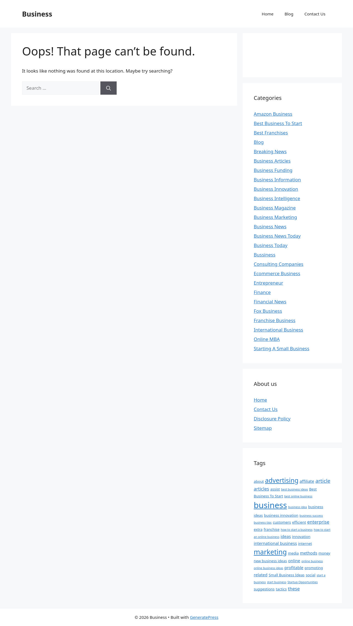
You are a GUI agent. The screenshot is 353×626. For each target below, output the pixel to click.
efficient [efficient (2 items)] (299, 522)
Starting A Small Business (281, 348)
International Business (278, 330)
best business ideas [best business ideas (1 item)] (294, 489)
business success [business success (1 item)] (311, 516)
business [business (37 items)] (270, 505)
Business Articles (272, 161)
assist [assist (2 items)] (275, 489)
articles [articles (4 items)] (261, 489)
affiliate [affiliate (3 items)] (307, 481)
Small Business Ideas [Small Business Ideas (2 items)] (286, 574)
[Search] (108, 88)
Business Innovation (276, 189)
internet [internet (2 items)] (305, 543)
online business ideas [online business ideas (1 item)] (268, 568)
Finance (262, 292)
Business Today (270, 245)
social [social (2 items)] (310, 574)
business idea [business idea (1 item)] (297, 507)
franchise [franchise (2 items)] (271, 529)
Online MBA (267, 339)
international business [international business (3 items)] (275, 543)
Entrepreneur (268, 283)
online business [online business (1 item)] (312, 561)
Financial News (270, 301)
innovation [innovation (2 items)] (301, 536)
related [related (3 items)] (261, 574)
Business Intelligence (277, 198)
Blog (289, 14)
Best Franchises (271, 132)
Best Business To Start (278, 123)
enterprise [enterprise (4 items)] (318, 522)
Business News (270, 226)
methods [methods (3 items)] (308, 553)
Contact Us (314, 14)
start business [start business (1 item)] (276, 582)
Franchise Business (274, 320)
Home (268, 14)
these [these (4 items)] (294, 588)
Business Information (277, 179)
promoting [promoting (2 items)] (313, 567)
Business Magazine (275, 208)
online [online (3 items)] (294, 560)
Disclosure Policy (272, 418)
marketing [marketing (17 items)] (270, 551)
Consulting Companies (278, 264)
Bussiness (265, 254)
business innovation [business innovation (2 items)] (281, 515)
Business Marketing (275, 217)
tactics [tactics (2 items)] (281, 589)
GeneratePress (204, 617)
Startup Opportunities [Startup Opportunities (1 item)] (302, 582)
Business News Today (277, 236)
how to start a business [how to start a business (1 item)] (297, 530)
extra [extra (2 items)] (258, 529)
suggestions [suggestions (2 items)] (264, 589)
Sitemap (263, 428)
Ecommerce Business (277, 273)
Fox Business (268, 311)
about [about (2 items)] (259, 481)
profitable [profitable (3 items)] (293, 567)
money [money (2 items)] (324, 553)
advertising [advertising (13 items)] (281, 480)
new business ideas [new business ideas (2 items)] (270, 560)
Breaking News (270, 151)
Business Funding (273, 170)
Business (37, 13)
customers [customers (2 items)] (282, 522)
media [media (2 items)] (293, 553)
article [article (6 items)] (322, 480)
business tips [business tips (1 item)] (263, 522)
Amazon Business (273, 114)
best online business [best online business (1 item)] (298, 496)
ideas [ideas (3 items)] (285, 536)
